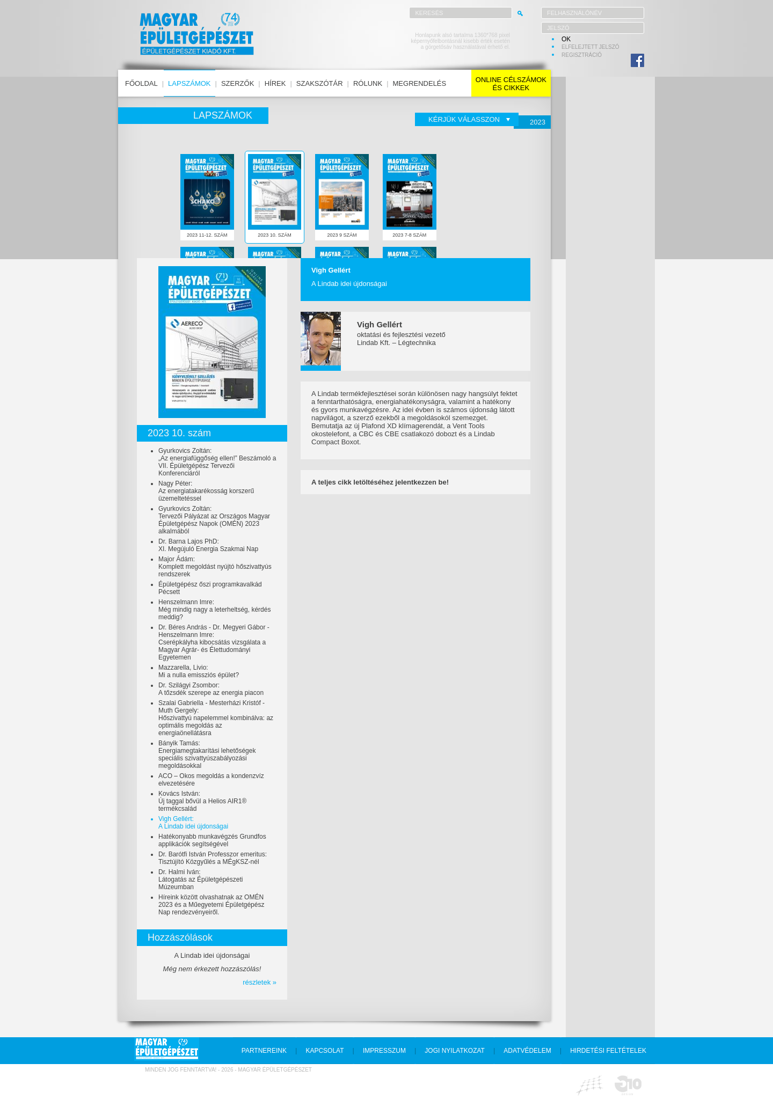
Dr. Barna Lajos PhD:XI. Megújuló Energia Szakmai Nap (208, 545)
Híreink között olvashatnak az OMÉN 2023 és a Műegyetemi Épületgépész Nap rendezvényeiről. (211, 904)
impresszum (384, 1050)
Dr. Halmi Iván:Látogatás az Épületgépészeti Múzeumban (200, 879)
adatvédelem (527, 1050)
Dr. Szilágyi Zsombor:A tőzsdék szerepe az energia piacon (211, 689)
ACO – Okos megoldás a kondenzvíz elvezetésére (211, 779)
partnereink (264, 1050)
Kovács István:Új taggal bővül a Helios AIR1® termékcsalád (202, 801)
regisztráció (581, 55)
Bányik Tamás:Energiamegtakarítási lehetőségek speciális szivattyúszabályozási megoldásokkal (207, 754)
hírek (275, 83)
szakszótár (319, 83)
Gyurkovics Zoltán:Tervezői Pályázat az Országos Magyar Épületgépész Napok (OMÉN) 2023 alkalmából (214, 520)
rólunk (367, 83)
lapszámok (189, 83)
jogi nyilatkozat (455, 1050)
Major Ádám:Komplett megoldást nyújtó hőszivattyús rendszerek (215, 566)
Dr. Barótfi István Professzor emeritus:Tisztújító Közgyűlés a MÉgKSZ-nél (212, 858)
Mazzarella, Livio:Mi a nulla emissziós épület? (198, 671)
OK (566, 39)
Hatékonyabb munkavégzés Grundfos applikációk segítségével (212, 840)
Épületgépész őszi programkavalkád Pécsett (210, 588)
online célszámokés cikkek (511, 84)
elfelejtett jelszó (590, 47)
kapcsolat (324, 1050)
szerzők (237, 83)
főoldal (141, 83)
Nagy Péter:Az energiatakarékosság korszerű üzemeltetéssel (206, 491)
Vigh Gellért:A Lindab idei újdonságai (193, 822)
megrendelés (420, 83)
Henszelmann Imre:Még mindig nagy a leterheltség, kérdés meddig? (214, 609)
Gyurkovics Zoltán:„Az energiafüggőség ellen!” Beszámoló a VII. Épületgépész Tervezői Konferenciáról (217, 462)
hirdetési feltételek (608, 1050)
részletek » (259, 982)
